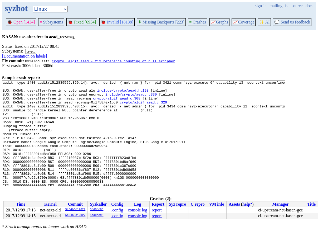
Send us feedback (292, 22)
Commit (75, 204)
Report (158, 204)
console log (137, 210)
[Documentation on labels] (24, 56)
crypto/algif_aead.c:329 (143, 107)
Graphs (219, 22)
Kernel (50, 204)
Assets (234, 204)
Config (117, 204)
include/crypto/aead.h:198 (123, 92)
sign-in (260, 5)
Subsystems (51, 22)
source (297, 5)
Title (311, 204)
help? (247, 204)
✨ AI (264, 22)
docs (309, 5)
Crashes (197, 22)
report (157, 210)
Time (20, 204)
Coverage (243, 22)
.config (117, 210)
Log (137, 204)
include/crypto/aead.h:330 (131, 97)
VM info (216, 204)
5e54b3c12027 (75, 209)
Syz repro (177, 204)
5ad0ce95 (96, 209)
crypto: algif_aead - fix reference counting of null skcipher (113, 61)
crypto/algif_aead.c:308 (116, 102)
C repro (197, 204)
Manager (280, 204)
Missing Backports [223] (161, 22)
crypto (31, 51)
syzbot (16, 8)
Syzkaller (98, 204)
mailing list (279, 5)
